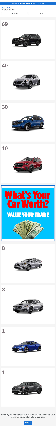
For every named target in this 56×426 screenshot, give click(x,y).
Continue (28, 422)
